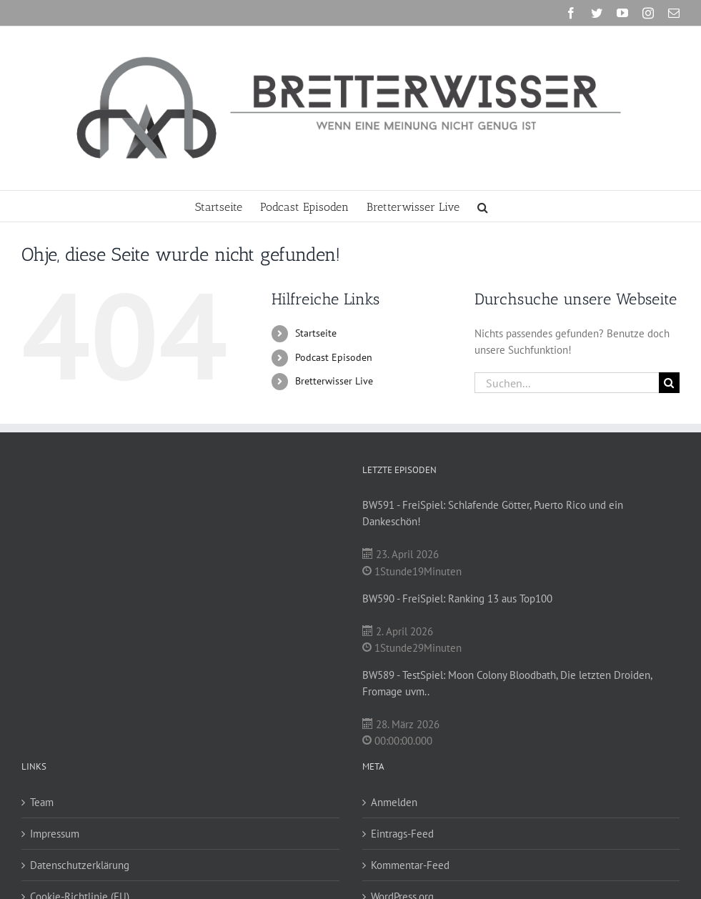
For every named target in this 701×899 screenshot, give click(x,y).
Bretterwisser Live (334, 380)
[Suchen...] (566, 382)
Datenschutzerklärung (79, 865)
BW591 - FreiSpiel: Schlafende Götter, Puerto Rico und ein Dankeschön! (492, 513)
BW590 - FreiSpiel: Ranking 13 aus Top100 (457, 598)
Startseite (316, 333)
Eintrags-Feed (402, 833)
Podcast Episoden (333, 357)
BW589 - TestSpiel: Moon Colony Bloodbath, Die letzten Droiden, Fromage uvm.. (507, 683)
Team (42, 802)
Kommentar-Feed (410, 865)
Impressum (54, 833)
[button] (482, 206)
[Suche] (669, 382)
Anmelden (394, 802)
